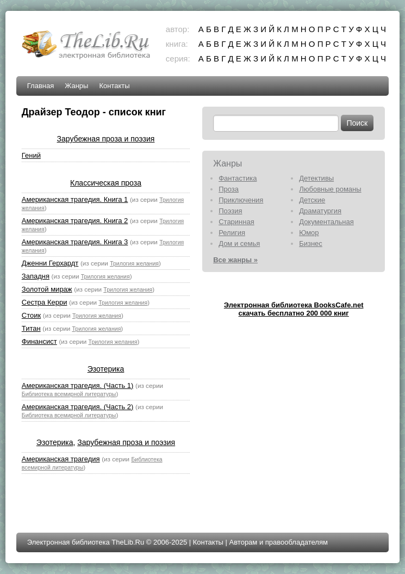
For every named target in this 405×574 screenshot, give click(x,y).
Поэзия (230, 211)
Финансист (39, 341)
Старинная (236, 222)
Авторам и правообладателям (278, 542)
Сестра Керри (44, 302)
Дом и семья (239, 243)
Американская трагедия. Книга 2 (75, 221)
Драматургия (320, 211)
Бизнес (310, 243)
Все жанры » (235, 260)
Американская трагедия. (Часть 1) (78, 385)
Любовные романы (330, 189)
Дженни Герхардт (50, 263)
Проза (229, 189)
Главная (40, 86)
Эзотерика (106, 369)
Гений (31, 155)
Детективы (316, 178)
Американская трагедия (61, 459)
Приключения (241, 200)
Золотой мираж (47, 289)
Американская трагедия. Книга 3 (75, 242)
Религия (232, 233)
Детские (312, 200)
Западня (35, 276)
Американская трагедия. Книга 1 (75, 199)
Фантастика (238, 178)
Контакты (114, 86)
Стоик (31, 315)
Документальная (326, 222)
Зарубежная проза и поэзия (106, 138)
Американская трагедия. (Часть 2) (78, 407)
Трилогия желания (134, 263)
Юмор (309, 233)
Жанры (76, 86)
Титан (31, 328)
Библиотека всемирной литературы (69, 394)
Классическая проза (105, 182)
